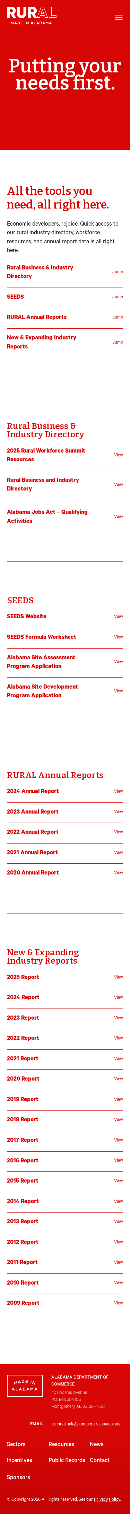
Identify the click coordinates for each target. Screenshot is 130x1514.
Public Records (67, 1461)
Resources (61, 1445)
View (118, 455)
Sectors (16, 1445)
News (97, 1445)
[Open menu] (119, 17)
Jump (117, 272)
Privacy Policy (107, 1500)
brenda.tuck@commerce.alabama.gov (85, 1424)
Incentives (19, 1461)
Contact (100, 1461)
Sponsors (18, 1478)
